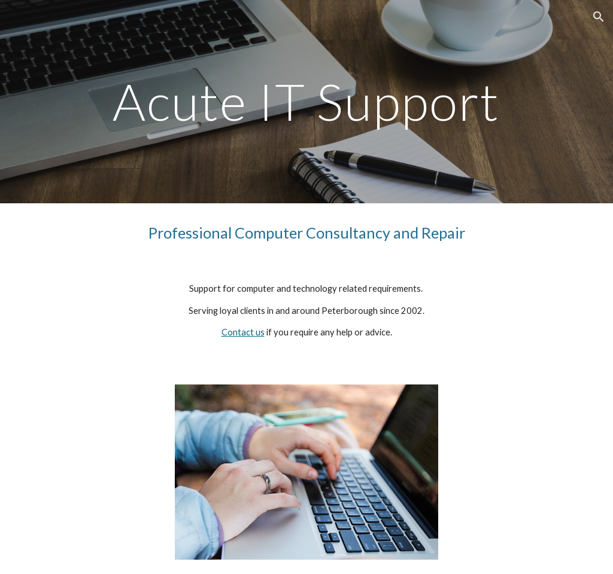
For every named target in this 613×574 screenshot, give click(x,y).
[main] (306, 101)
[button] (598, 16)
